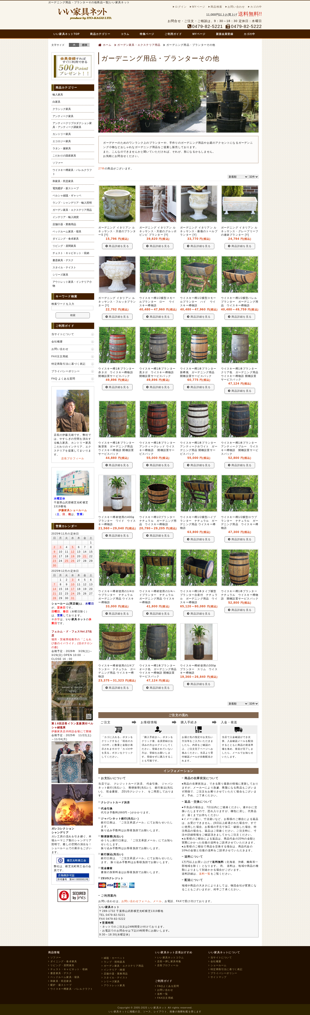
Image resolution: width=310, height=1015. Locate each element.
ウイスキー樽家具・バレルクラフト (72, 172)
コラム (125, 34)
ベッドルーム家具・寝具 (67, 231)
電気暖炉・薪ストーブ (66, 188)
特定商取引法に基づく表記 (68, 363)
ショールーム (217, 965)
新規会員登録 (224, 34)
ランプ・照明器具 (113, 962)
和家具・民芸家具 (63, 181)
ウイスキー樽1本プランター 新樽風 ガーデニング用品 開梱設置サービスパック (199, 372)
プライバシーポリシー (65, 371)
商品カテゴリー (100, 34)
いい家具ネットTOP (66, 34)
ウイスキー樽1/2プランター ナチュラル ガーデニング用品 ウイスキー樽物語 (158, 521)
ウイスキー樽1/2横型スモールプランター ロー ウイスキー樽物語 (157, 301)
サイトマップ (217, 977)
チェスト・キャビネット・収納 (71, 253)
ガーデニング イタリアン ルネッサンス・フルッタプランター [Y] (117, 301)
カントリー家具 (62, 134)
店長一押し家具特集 (168, 961)
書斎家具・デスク (63, 260)
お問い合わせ (59, 349)
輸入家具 (58, 94)
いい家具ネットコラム (169, 957)
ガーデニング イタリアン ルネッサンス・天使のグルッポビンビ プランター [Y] (158, 231)
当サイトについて (62, 334)
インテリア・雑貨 (113, 969)
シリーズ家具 (60, 274)
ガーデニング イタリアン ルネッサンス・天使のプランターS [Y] (117, 231)
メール (157, 901)
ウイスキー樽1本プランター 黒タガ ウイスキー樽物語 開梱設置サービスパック (158, 372)
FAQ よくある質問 (63, 378)
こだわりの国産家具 (64, 155)
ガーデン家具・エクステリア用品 (137, 44)
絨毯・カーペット (113, 958)
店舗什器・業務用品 (64, 224)
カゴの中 (249, 34)
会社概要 (57, 341)
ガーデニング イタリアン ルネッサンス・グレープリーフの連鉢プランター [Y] (240, 231)
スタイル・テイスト (64, 267)
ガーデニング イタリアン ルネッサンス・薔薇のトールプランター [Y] (199, 231)
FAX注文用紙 (59, 356)
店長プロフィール (72, 458)
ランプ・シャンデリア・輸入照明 (72, 202)
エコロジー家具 (62, 141)
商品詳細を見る (117, 246)
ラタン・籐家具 (62, 148)
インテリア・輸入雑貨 (66, 217)
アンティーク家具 (63, 116)
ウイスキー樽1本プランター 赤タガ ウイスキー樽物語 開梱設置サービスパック (117, 372)
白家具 (56, 101)
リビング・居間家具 (64, 245)
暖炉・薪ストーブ (60, 985)
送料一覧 (205, 873)
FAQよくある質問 (167, 986)
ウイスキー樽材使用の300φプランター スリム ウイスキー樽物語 (199, 669)
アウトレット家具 (113, 985)
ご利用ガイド (173, 34)
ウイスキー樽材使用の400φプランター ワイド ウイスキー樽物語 (117, 521)
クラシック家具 (62, 109)
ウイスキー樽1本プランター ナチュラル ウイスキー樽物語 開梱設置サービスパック (240, 595)
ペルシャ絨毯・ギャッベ (67, 195)
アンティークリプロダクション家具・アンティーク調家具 (72, 125)
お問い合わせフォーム (135, 901)
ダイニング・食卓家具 (66, 238)
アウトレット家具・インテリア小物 (72, 283)
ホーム (104, 44)
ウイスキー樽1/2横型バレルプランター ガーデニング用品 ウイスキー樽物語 (240, 301)
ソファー (58, 162)
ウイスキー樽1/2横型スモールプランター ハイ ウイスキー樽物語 (198, 301)
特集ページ (147, 34)
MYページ (199, 34)
